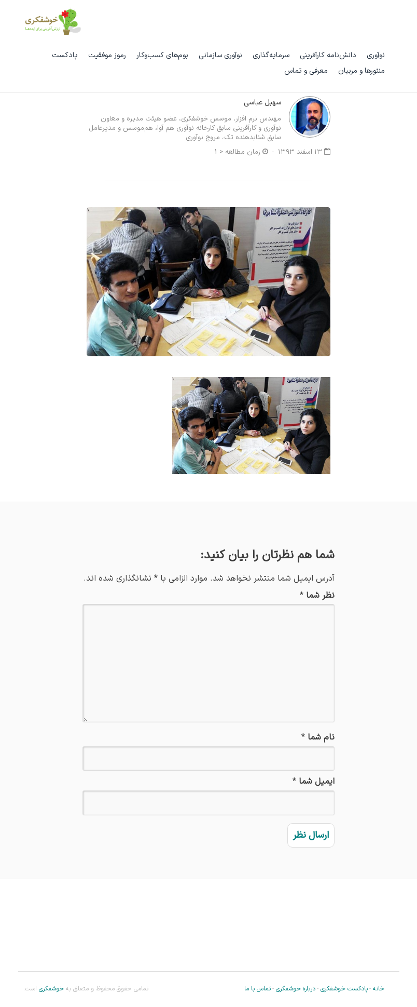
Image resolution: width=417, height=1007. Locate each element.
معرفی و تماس (306, 70)
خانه (378, 988)
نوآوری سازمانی (220, 55)
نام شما (321, 738)
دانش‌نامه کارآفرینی (328, 55)
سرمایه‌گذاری (271, 55)
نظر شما (320, 596)
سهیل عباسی (262, 102)
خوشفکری (50, 988)
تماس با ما (257, 988)
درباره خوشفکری (295, 988)
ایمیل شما (317, 782)
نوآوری (376, 55)
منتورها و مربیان (361, 70)
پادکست (65, 55)
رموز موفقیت (107, 55)
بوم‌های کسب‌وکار (162, 55)
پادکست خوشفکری (344, 988)
